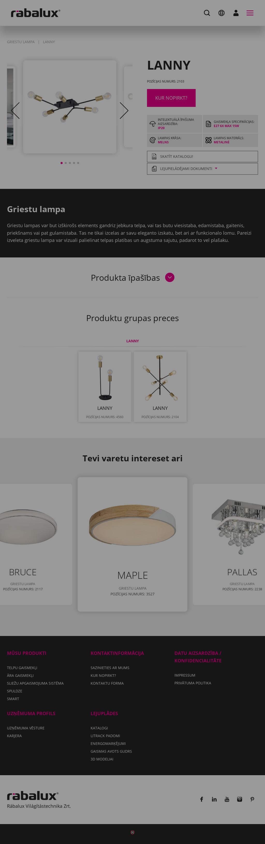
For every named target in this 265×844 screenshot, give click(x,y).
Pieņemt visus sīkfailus (132, 454)
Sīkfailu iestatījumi (98, 441)
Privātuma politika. (145, 426)
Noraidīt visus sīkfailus (161, 441)
